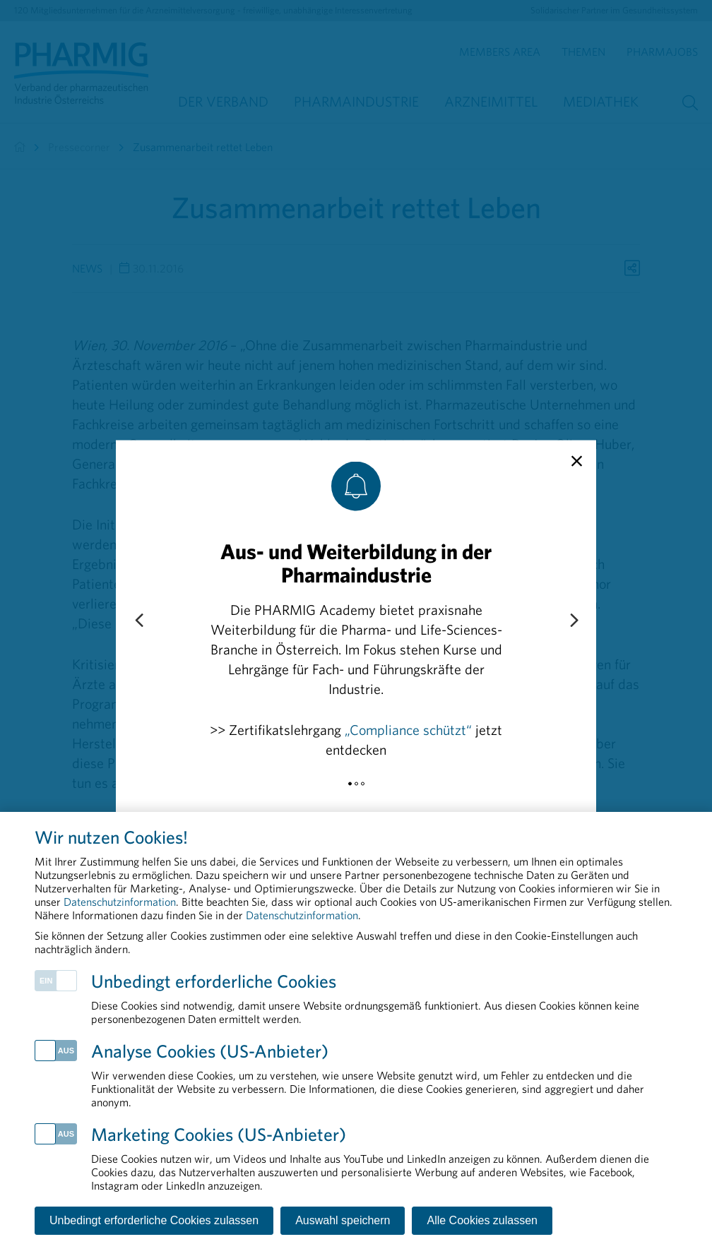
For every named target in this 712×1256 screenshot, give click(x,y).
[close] (576, 461)
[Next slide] (573, 620)
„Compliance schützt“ (408, 729)
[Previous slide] (138, 620)
